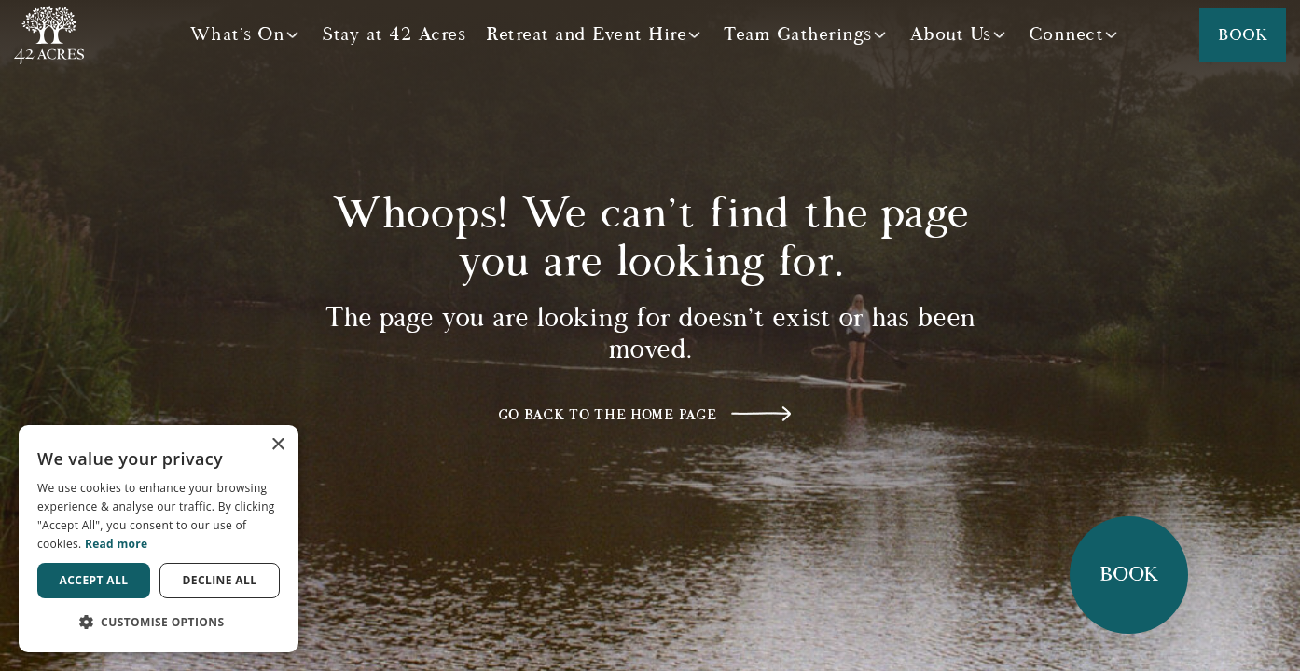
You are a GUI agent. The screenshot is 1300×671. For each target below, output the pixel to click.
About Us (950, 34)
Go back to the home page (607, 415)
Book (1242, 35)
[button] (158, 622)
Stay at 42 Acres (393, 34)
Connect (1066, 34)
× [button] (277, 445)
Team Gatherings (798, 34)
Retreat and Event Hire (586, 34)
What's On (237, 34)
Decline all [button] (220, 580)
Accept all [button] (94, 580)
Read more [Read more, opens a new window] (116, 544)
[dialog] (158, 538)
